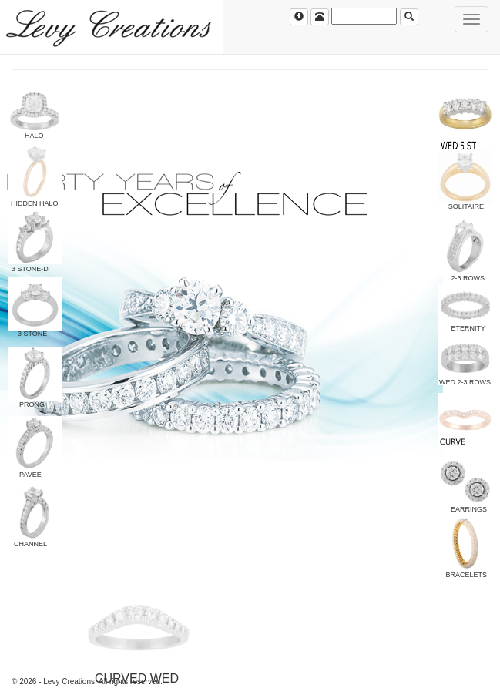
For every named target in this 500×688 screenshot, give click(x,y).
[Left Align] (299, 16)
